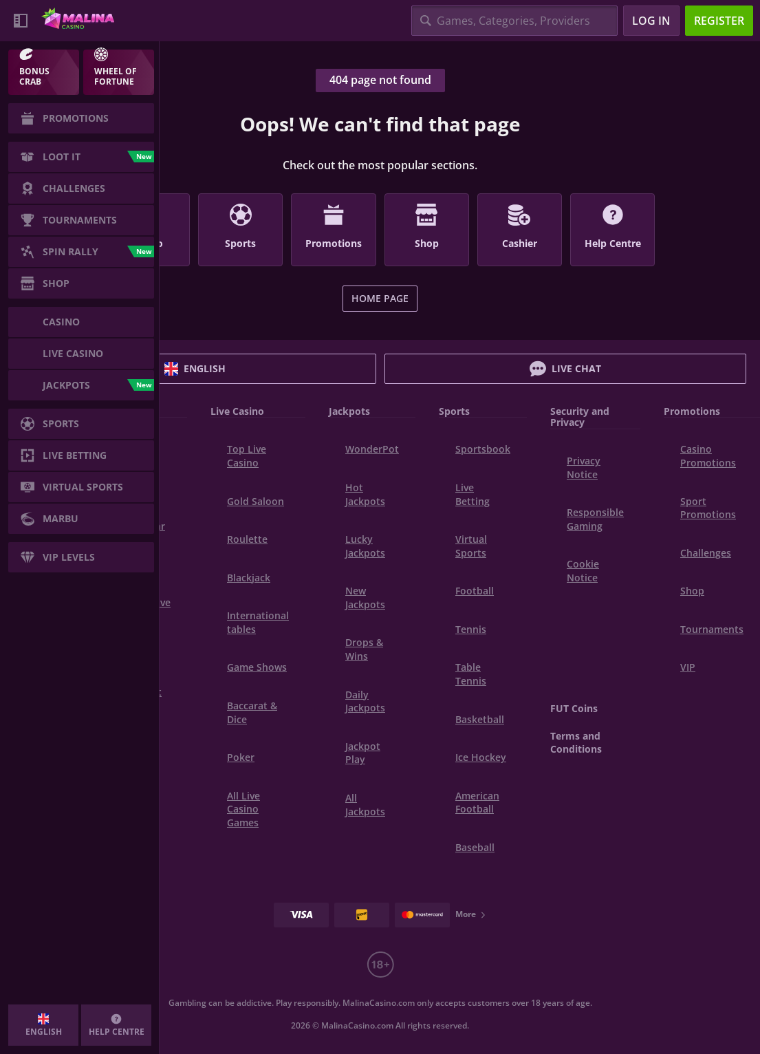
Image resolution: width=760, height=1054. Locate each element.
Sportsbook (482, 448)
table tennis (470, 673)
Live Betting (472, 494)
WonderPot (372, 448)
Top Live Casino (246, 455)
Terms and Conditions (576, 742)
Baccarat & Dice (252, 712)
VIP (687, 667)
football (474, 590)
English (195, 369)
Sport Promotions (708, 508)
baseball (475, 847)
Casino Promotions (708, 455)
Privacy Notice (583, 467)
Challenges (705, 552)
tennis (470, 629)
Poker (240, 757)
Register (719, 20)
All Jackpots (365, 804)
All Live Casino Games (243, 809)
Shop (692, 590)
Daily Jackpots (365, 701)
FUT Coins (574, 708)
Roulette (247, 539)
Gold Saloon (255, 501)
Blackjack (248, 577)
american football (477, 802)
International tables (258, 622)
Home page (380, 298)
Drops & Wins (364, 649)
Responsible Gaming (595, 519)
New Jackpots (365, 597)
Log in (651, 20)
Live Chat (565, 369)
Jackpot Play (362, 753)
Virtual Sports (471, 546)
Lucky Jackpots (365, 546)
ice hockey (480, 757)
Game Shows (257, 667)
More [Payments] (471, 914)
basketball (479, 719)
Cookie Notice (583, 570)
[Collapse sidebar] (20, 20)
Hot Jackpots (365, 494)
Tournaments (711, 629)
